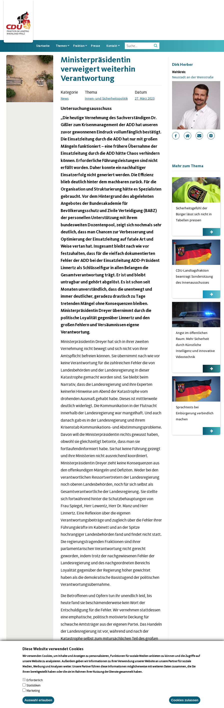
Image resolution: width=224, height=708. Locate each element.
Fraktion (78, 46)
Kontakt (111, 46)
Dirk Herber (182, 64)
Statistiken (33, 691)
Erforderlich (34, 686)
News (65, 98)
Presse (95, 46)
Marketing (33, 696)
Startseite (42, 46)
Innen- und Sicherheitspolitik (106, 98)
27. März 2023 (145, 98)
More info (149, 677)
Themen (61, 46)
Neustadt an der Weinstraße (193, 77)
